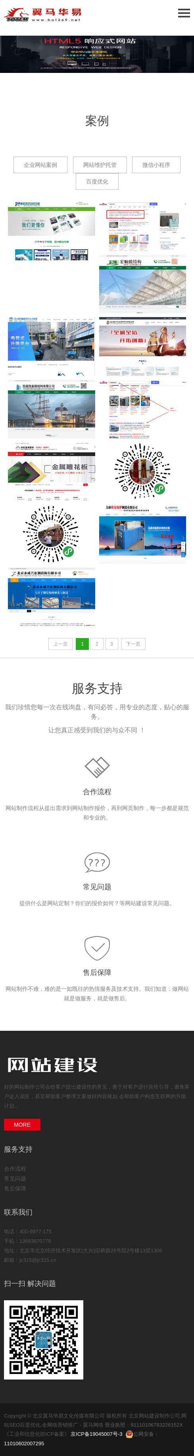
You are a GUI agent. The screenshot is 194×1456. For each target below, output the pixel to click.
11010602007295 (24, 1443)
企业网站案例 (40, 165)
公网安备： (143, 1434)
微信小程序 (156, 165)
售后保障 (97, 972)
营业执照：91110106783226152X (144, 1425)
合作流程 (97, 792)
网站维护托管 (100, 165)
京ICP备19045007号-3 (96, 1434)
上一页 (61, 644)
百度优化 (97, 181)
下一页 (133, 644)
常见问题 (97, 887)
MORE (22, 1125)
